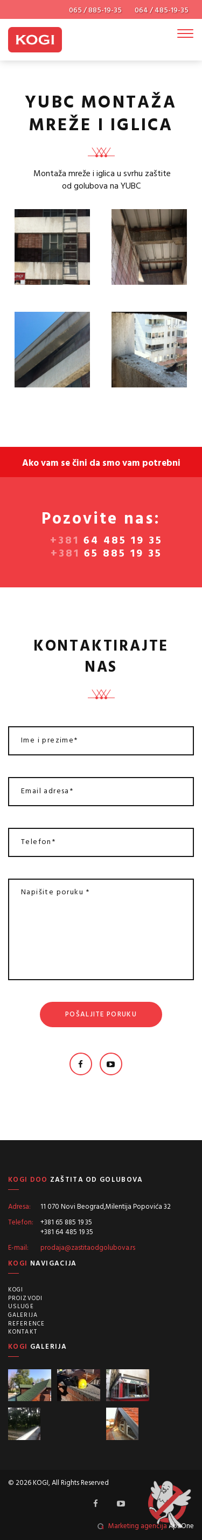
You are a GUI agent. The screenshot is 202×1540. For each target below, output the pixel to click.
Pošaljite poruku (101, 1014)
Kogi (15, 1290)
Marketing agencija (137, 1526)
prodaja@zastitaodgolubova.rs (87, 1248)
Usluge (21, 1306)
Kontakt (22, 1332)
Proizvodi (25, 1298)
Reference (26, 1324)
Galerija (23, 1315)
